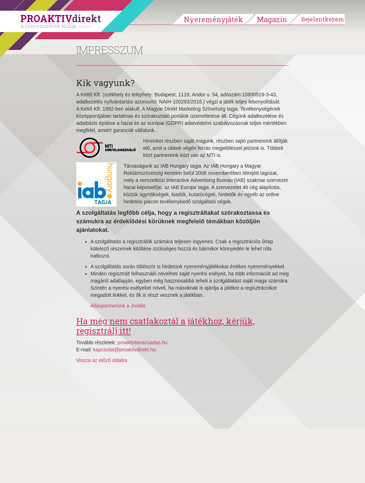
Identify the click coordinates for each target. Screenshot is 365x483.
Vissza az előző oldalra (101, 360)
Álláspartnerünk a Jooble (118, 306)
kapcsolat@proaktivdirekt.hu (124, 349)
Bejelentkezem (322, 19)
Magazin (272, 19)
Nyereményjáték (213, 19)
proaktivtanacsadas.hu (143, 342)
